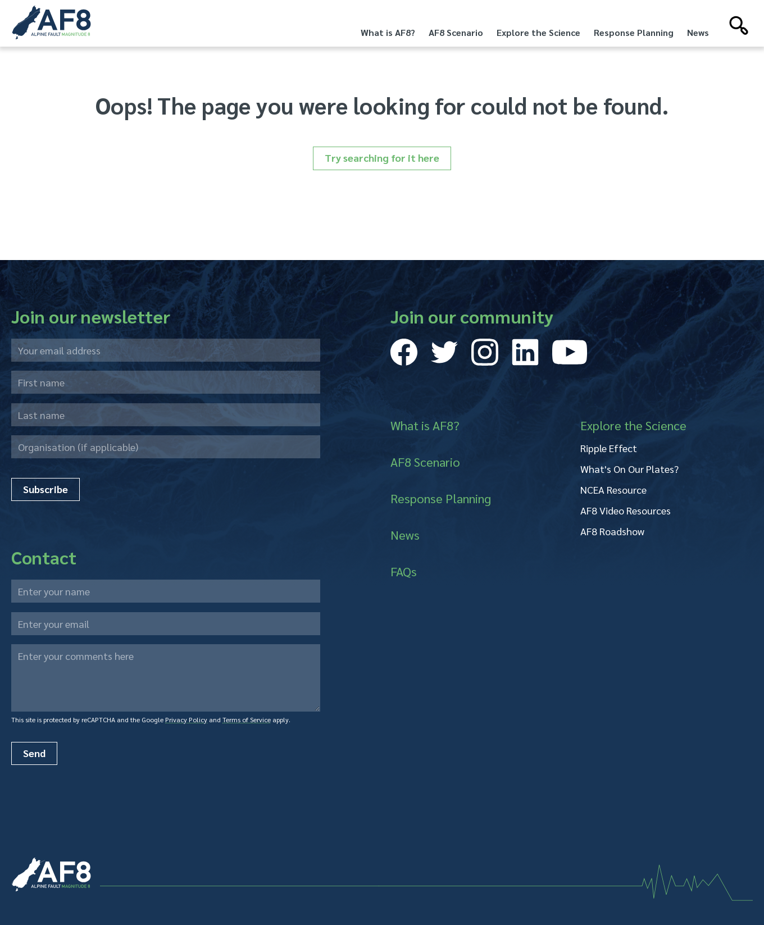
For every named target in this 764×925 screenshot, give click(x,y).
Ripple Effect (608, 447)
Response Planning (634, 32)
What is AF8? (388, 32)
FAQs (403, 571)
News (698, 32)
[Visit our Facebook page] (403, 352)
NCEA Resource (613, 489)
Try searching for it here (382, 157)
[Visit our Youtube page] (569, 352)
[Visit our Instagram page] (484, 352)
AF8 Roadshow (612, 531)
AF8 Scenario (456, 32)
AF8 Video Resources (625, 510)
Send (34, 752)
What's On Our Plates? (629, 468)
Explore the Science (538, 32)
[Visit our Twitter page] (444, 352)
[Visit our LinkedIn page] (525, 352)
